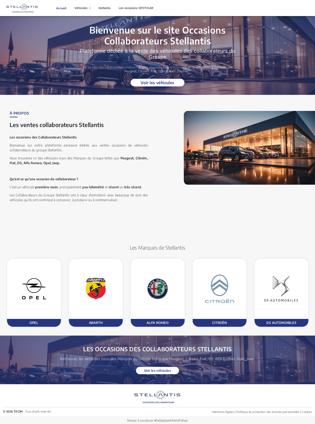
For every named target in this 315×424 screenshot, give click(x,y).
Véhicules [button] (81, 8)
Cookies (307, 412)
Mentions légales (223, 412)
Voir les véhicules (157, 82)
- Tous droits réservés (37, 411)
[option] (34, 293)
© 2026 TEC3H (13, 411)
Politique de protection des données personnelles (268, 412)
